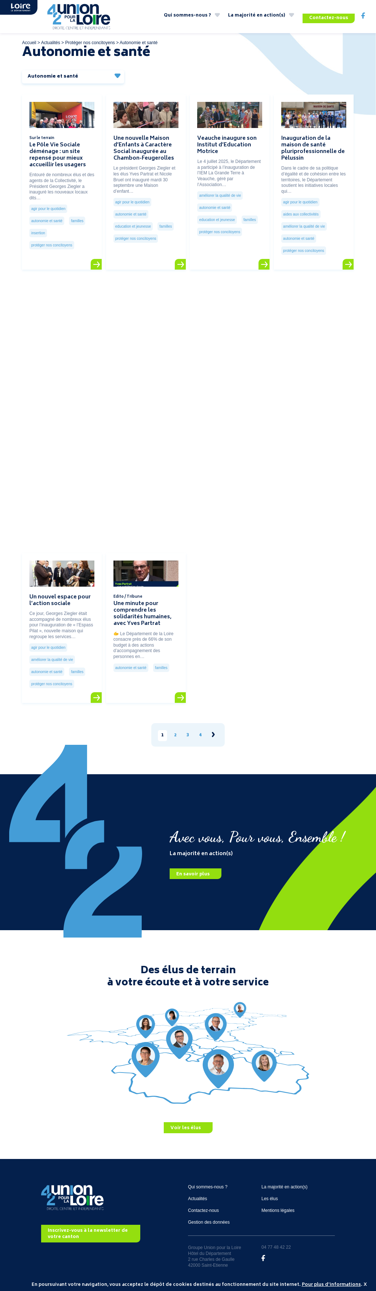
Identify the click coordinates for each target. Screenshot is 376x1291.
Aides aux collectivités (301, 219)
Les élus (269, 1202)
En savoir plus (193, 878)
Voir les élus (185, 1132)
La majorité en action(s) (256, 18)
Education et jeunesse (133, 231)
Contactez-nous (328, 18)
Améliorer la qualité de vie (220, 200)
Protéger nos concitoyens (90, 46)
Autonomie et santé (46, 225)
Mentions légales (277, 1214)
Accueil (29, 46)
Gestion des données (208, 1226)
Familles (77, 225)
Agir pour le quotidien (48, 213)
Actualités (50, 46)
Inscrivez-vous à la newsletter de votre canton (88, 1238)
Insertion (38, 237)
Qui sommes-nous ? (187, 18)
